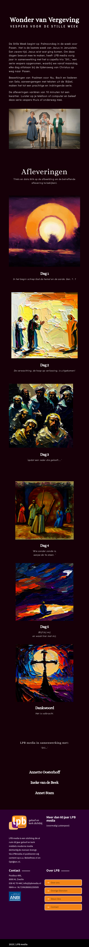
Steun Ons (56, 898)
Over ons (55, 882)
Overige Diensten (59, 890)
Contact (55, 906)
